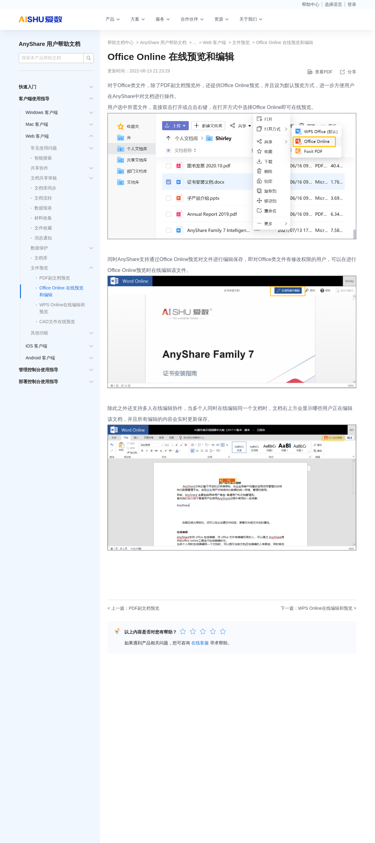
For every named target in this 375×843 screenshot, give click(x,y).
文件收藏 (43, 227)
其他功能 (39, 332)
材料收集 (43, 217)
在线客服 (200, 642)
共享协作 (39, 167)
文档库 (41, 257)
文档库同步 (45, 187)
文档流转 (43, 197)
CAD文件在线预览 (57, 321)
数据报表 (43, 207)
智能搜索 (43, 157)
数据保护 (39, 247)
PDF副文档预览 (54, 277)
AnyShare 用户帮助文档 (49, 44)
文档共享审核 (44, 177)
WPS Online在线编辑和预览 (325, 608)
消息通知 (43, 237)
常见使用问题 (44, 147)
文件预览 (39, 267)
